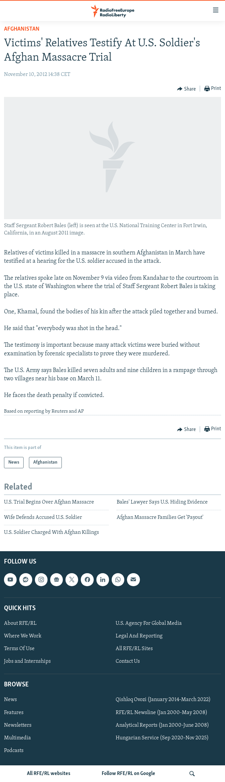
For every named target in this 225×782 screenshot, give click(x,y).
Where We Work (23, 636)
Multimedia (17, 738)
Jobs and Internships (27, 661)
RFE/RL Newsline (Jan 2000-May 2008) (161, 712)
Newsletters (18, 725)
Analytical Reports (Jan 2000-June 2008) (162, 725)
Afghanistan (22, 29)
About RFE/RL (20, 623)
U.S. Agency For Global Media (149, 623)
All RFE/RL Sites (134, 649)
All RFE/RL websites (48, 773)
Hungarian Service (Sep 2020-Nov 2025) (162, 738)
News (10, 700)
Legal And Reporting (139, 636)
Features (14, 712)
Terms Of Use (19, 649)
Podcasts (14, 750)
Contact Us (128, 661)
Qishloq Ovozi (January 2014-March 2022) (163, 700)
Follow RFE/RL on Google (128, 773)
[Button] (186, 89)
